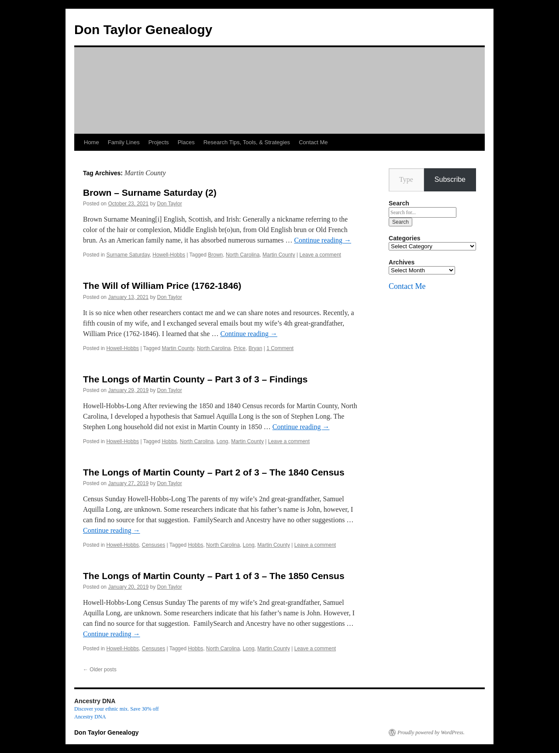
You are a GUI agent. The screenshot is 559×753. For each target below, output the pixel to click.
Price (239, 348)
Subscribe (450, 179)
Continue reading (322, 240)
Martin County (278, 255)
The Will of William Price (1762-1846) (162, 286)
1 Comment (279, 348)
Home (91, 142)
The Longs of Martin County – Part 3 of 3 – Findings (195, 379)
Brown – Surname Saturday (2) (150, 192)
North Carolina (242, 255)
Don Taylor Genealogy (143, 29)
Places (186, 142)
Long (222, 441)
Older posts (100, 669)
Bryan (255, 348)
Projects (158, 142)
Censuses (153, 545)
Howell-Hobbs (168, 255)
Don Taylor (169, 204)
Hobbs (169, 441)
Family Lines (124, 142)
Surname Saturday (127, 255)
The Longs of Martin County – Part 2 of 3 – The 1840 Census (214, 472)
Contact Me (313, 142)
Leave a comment (320, 255)
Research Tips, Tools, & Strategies (247, 142)
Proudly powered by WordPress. (431, 732)
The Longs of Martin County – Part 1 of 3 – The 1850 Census (214, 576)
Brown (215, 255)
